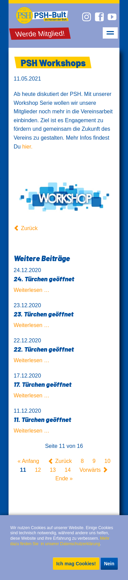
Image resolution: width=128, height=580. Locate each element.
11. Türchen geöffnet (42, 419)
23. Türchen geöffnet (43, 314)
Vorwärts (90, 470)
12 (38, 470)
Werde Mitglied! (40, 33)
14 (68, 470)
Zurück (29, 228)
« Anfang (28, 461)
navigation (110, 33)
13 (53, 470)
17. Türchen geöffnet (42, 384)
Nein (109, 563)
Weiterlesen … (31, 290)
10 (107, 461)
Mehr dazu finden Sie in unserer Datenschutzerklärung (60, 541)
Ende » (64, 479)
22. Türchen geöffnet (44, 349)
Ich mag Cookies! (76, 563)
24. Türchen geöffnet (44, 279)
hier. (27, 147)
